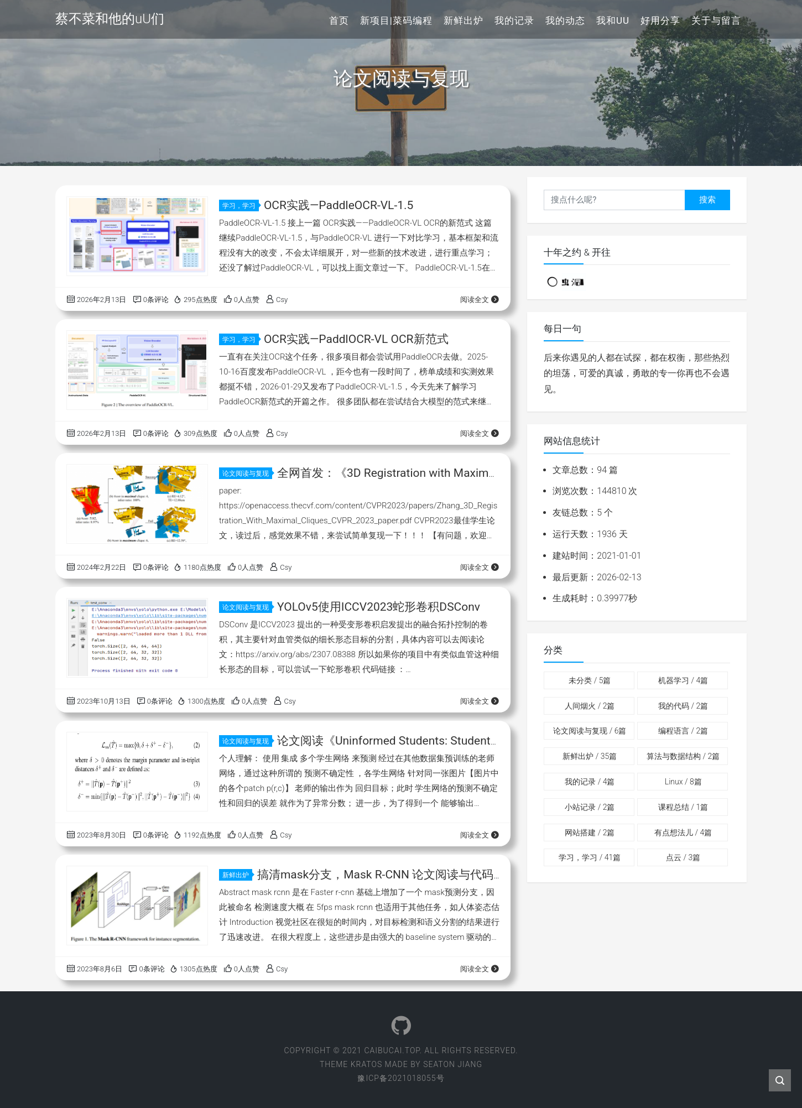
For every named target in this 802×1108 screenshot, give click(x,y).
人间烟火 (589, 705)
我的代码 (683, 705)
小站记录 (589, 807)
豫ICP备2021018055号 (400, 1078)
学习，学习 (240, 206)
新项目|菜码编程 (396, 20)
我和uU (612, 20)
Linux (683, 781)
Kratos (367, 1064)
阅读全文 (479, 299)
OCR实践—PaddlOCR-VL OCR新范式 (356, 339)
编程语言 (683, 730)
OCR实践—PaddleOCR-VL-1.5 (338, 205)
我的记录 (514, 20)
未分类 (590, 680)
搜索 (707, 200)
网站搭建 (589, 832)
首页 (339, 20)
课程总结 (683, 807)
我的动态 (565, 20)
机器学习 (683, 680)
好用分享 (660, 20)
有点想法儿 (683, 832)
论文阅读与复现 (247, 473)
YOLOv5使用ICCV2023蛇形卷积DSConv (378, 606)
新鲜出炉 (463, 20)
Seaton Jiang (452, 1064)
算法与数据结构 (683, 756)
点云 (683, 857)
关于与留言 (716, 20)
